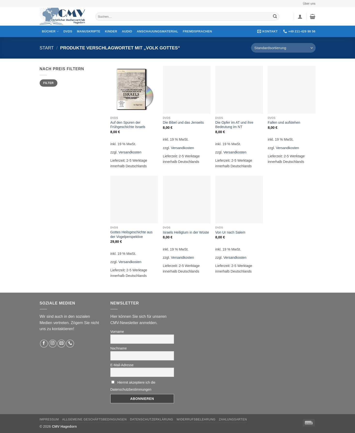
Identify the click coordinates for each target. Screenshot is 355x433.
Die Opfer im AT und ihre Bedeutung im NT (234, 125)
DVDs (67, 31)
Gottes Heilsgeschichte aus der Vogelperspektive (131, 234)
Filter (48, 83)
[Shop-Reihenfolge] (283, 48)
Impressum (49, 419)
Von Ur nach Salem (230, 232)
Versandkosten (129, 152)
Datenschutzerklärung (151, 419)
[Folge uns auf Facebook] (44, 344)
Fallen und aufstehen (284, 122)
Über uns (309, 3)
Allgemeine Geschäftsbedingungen (94, 419)
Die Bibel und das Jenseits (183, 122)
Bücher (50, 31)
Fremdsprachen (197, 31)
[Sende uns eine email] (61, 344)
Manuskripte (88, 31)
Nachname (118, 348)
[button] (300, 16)
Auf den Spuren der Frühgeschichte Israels (127, 125)
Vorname (117, 332)
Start (47, 47)
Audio (127, 31)
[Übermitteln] (275, 17)
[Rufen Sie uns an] (70, 344)
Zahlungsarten (233, 419)
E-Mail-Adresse (122, 365)
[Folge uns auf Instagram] (53, 344)
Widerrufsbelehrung (196, 419)
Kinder (111, 31)
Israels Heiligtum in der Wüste (186, 232)
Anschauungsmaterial (157, 31)
